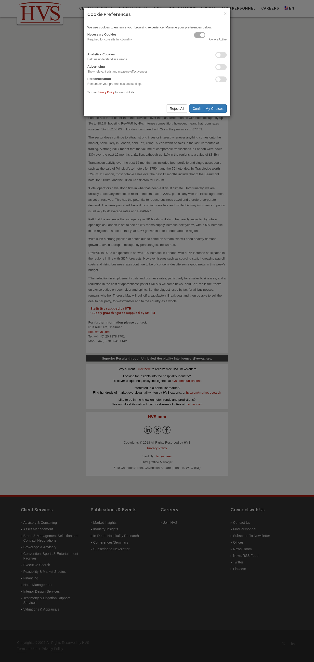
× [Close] (225, 13)
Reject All (177, 109)
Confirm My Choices (208, 109)
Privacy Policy (106, 92)
